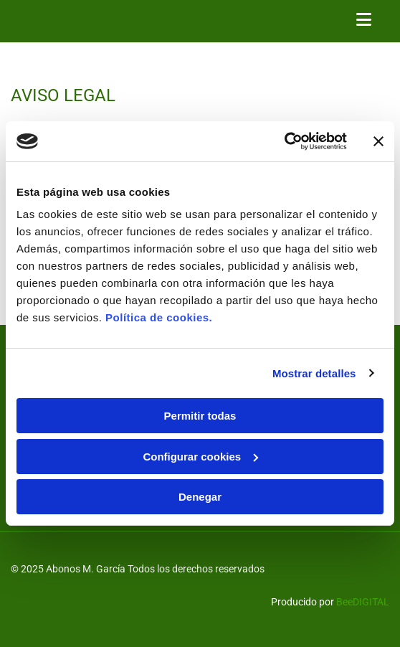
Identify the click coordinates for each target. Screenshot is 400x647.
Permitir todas (200, 416)
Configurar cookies (200, 456)
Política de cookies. (158, 317)
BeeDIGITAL (362, 602)
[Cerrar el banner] (378, 141)
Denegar (200, 497)
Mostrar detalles (314, 373)
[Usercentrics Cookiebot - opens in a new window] (284, 141)
